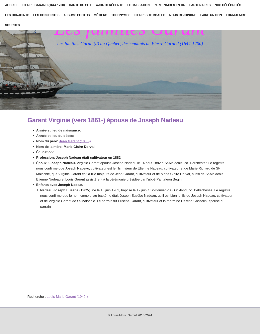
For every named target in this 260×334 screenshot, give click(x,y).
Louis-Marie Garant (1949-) (67, 297)
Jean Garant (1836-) (75, 141)
